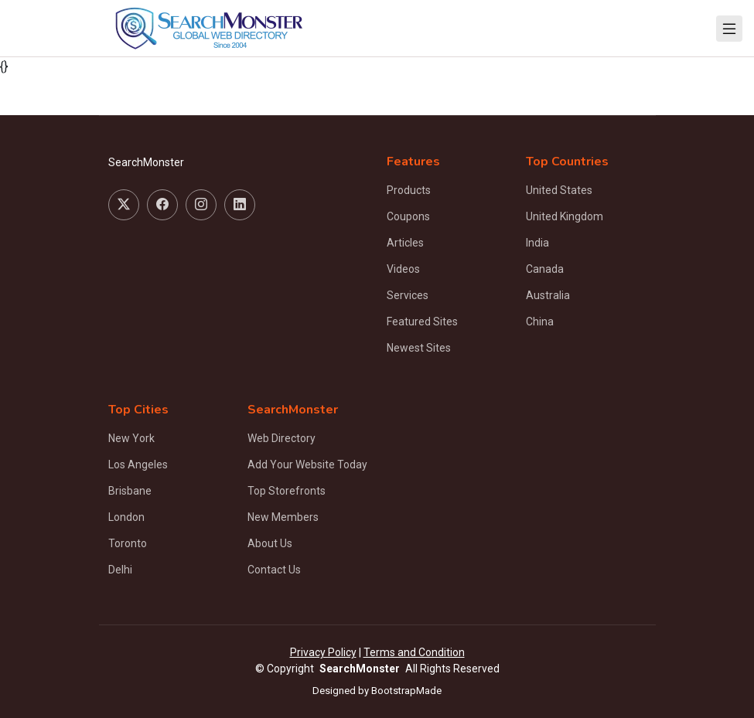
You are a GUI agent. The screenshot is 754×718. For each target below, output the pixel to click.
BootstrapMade (406, 690)
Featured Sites (422, 321)
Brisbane (130, 490)
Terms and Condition (414, 652)
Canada (545, 269)
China (540, 321)
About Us (269, 543)
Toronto (127, 543)
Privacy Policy (323, 652)
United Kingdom (564, 216)
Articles (405, 242)
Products (409, 190)
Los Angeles (138, 464)
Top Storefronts (286, 490)
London (126, 517)
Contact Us (274, 569)
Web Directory (281, 438)
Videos (403, 269)
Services (407, 295)
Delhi (120, 569)
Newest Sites (419, 347)
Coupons (408, 216)
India (537, 242)
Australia (548, 295)
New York (131, 438)
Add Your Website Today (307, 464)
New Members (283, 517)
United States (559, 190)
